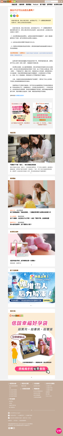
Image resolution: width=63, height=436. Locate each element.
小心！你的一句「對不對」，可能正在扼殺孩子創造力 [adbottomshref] (42, 123)
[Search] (51, 1)
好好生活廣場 (50, 383)
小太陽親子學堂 (49, 388)
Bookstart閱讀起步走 (38, 391)
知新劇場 (48, 392)
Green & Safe (49, 396)
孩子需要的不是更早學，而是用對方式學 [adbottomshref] (20, 123)
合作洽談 (15, 420)
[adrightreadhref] (31, 287)
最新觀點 (28, 4)
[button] (16, 1)
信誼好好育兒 (13, 415)
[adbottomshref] (20, 112)
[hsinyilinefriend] (9, 428)
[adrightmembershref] (31, 246)
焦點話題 (14, 4)
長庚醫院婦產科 (19, 95)
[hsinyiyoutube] (11, 428)
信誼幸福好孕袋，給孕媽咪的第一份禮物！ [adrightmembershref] (23, 261)
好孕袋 (10, 403)
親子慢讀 (42, 4)
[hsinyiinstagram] (14, 428)
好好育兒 (11, 401)
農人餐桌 (48, 394)
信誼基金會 (12, 383)
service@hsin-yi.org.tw (15, 413)
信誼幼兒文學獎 (37, 393)
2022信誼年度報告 (13, 390)
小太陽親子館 (49, 385)
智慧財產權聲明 (22, 420)
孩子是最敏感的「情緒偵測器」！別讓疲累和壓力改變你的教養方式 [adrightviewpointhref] (30, 212)
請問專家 (49, 4)
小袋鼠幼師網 (26, 389)
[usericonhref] (61, 1)
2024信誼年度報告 (13, 394)
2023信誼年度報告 (13, 392)
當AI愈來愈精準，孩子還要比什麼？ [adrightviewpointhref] (21, 224)
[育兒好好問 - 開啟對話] (59, 431)
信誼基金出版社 (37, 385)
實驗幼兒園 (23, 385)
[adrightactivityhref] (31, 344)
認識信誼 (10, 420)
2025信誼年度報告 (13, 396)
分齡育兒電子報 (12, 405)
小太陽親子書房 (49, 390)
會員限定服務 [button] (58, 4)
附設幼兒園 (25, 383)
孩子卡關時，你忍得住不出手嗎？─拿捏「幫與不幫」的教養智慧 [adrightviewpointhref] (29, 218)
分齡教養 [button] (21, 4)
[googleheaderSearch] (59, 1)
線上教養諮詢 (12, 407)
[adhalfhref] (31, 54)
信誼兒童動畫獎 (37, 395)
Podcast (35, 4)
